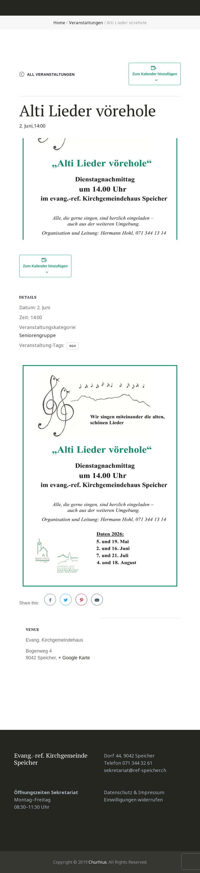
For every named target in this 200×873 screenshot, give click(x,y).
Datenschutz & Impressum (134, 792)
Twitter (66, 601)
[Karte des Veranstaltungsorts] (140, 662)
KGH (73, 346)
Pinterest (81, 601)
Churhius (98, 862)
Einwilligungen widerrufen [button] (133, 799)
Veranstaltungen (86, 23)
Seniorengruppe (37, 335)
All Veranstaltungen (51, 74)
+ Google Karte (74, 657)
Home (59, 23)
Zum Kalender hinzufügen (154, 74)
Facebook (50, 601)
